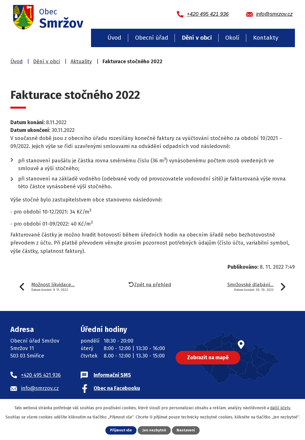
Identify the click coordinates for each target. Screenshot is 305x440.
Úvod (114, 37)
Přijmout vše (120, 430)
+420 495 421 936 (41, 375)
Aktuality (81, 61)
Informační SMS (112, 375)
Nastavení (186, 430)
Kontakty (265, 37)
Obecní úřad (151, 37)
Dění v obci (197, 37)
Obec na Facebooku (117, 388)
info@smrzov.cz (40, 388)
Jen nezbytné (155, 430)
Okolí (232, 37)
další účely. (280, 408)
